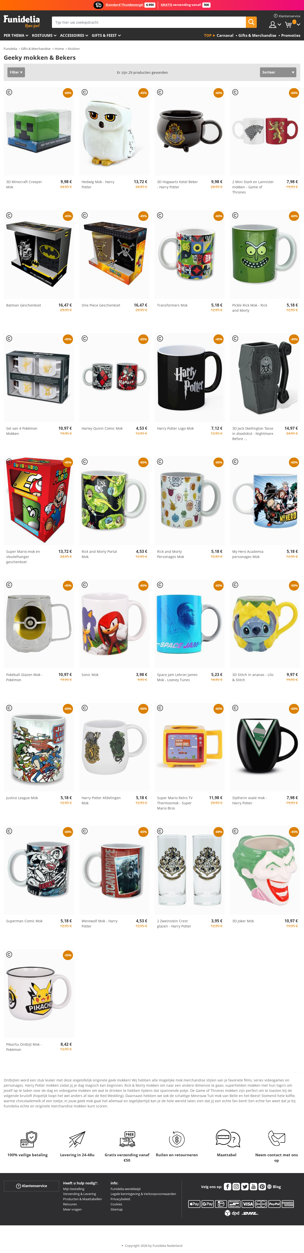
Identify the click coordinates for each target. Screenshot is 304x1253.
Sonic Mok (90, 674)
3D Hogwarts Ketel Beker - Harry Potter (177, 184)
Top (207, 35)
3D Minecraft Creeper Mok (24, 184)
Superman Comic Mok (24, 921)
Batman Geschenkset (23, 305)
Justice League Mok (22, 797)
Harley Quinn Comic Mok (102, 428)
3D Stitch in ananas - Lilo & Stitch (252, 677)
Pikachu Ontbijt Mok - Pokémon (24, 1047)
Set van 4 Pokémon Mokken (21, 431)
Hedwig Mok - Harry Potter (98, 184)
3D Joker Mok (243, 921)
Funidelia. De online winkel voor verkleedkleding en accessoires (22, 21)
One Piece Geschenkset (101, 305)
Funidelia (10, 48)
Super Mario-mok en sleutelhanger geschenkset (23, 556)
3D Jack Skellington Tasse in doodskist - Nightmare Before (252, 433)
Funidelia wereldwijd (125, 1189)
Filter (14, 72)
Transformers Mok (172, 305)
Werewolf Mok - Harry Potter (99, 923)
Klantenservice (31, 1185)
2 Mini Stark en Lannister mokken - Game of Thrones (253, 186)
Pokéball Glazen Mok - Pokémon (24, 677)
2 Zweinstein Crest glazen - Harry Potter (174, 923)
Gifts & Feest (104, 35)
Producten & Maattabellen (82, 1199)
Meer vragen (72, 1209)
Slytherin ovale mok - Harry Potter (249, 800)
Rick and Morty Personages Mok (170, 554)
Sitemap (117, 1209)
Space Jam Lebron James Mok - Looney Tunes (177, 677)
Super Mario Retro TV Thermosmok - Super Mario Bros (174, 802)
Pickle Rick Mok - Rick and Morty (249, 308)
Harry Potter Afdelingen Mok (101, 800)
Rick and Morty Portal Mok (99, 554)
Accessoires (72, 35)
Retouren (70, 1204)
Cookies (116, 1204)
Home (59, 48)
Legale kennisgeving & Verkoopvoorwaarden (143, 1194)
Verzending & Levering (79, 1194)
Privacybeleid (120, 1199)
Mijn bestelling (73, 1189)
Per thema (14, 35)
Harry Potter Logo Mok (175, 428)
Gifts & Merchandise (35, 48)
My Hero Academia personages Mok (247, 554)
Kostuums (42, 35)
